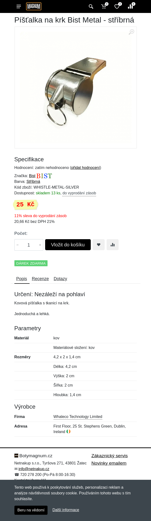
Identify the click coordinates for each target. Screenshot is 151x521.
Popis (21, 278)
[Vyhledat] (90, 6)
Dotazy (60, 278)
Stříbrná (33, 181)
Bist (32, 176)
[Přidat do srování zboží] (113, 244)
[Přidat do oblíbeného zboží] (99, 244)
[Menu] (18, 6)
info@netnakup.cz (33, 469)
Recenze (40, 278)
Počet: (21, 233)
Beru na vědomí (31, 510)
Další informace (65, 510)
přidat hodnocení (85, 168)
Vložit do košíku (68, 244)
